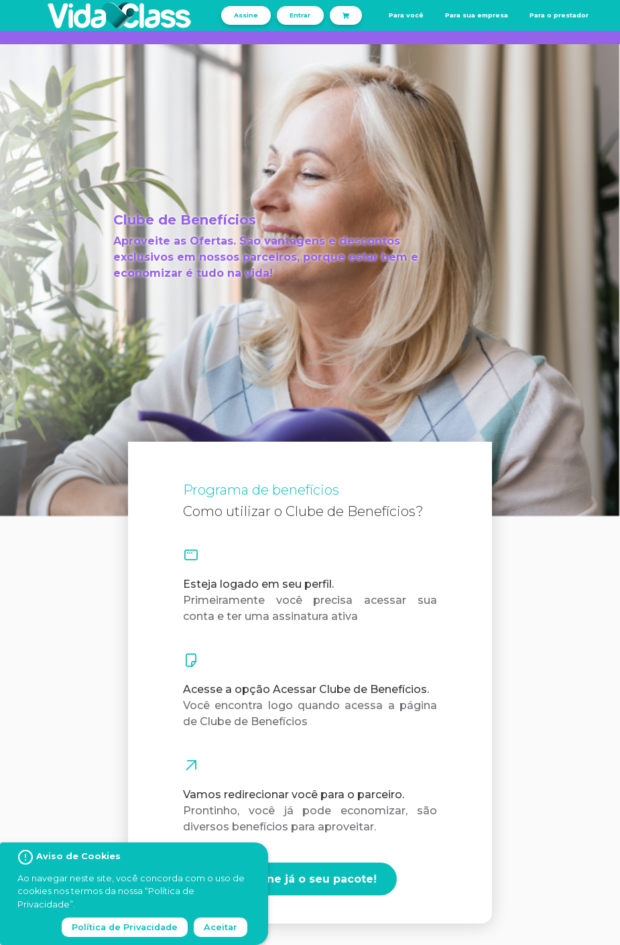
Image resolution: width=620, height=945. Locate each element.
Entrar (300, 15)
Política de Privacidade (125, 927)
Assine (246, 15)
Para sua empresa (476, 15)
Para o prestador (559, 15)
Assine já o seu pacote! (310, 879)
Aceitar (220, 927)
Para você (406, 15)
